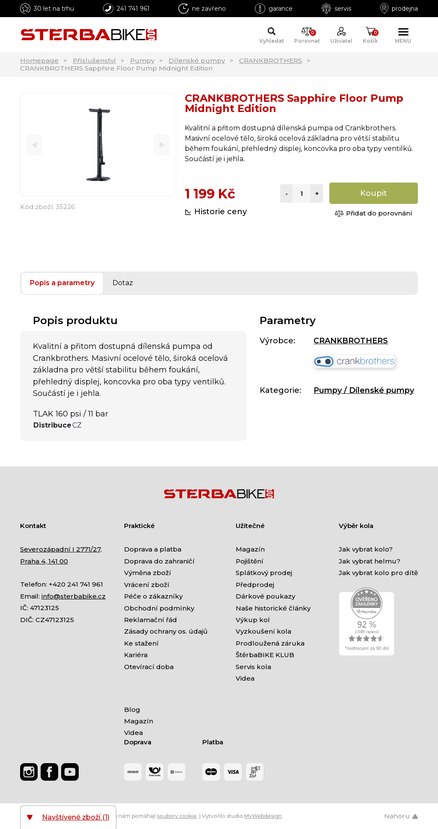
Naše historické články (273, 608)
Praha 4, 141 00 (44, 561)
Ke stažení (141, 643)
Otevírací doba (149, 667)
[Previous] (34, 145)
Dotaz (122, 283)
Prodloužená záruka (270, 643)
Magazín (250, 549)
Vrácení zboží (146, 585)
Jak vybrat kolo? (366, 549)
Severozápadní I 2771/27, (61, 549)
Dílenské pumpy (197, 60)
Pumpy (142, 60)
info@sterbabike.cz (73, 596)
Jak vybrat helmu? (369, 561)
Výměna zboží (147, 573)
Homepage (39, 60)
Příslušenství (94, 60)
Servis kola (253, 667)
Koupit (373, 193)
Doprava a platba (152, 549)
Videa (245, 678)
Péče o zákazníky (153, 596)
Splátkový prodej (264, 573)
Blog (132, 709)
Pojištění (249, 561)
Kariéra (136, 655)
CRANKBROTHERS (270, 60)
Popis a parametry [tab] (62, 283)
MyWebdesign (263, 816)
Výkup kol (253, 620)
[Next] (162, 145)
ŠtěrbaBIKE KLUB (265, 655)
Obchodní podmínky (159, 608)
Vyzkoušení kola (263, 631)
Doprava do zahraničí (159, 561)
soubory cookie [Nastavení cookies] (177, 816)
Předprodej (255, 585)
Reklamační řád (150, 620)
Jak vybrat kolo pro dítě (378, 573)
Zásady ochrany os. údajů (165, 631)
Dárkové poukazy (265, 596)
